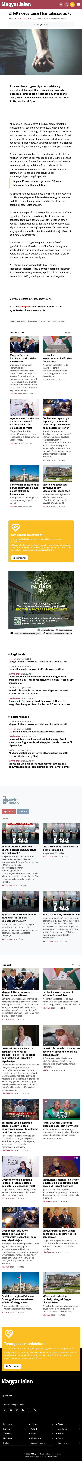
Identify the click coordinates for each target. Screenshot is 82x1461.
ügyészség (32, 321)
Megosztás (41, 24)
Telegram (25, 306)
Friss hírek (7, 1424)
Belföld (27, 19)
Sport (60, 1438)
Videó (33, 1433)
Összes (68, 332)
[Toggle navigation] (78, 4)
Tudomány (62, 1443)
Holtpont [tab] (23, 811)
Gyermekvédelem (38, 1443)
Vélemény (7, 1433)
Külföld (34, 1429)
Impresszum (7, 1395)
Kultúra (61, 1433)
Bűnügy (61, 1424)
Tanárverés (45, 321)
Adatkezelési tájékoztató (35, 1457)
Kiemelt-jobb (58, 321)
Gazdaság (62, 1429)
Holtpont (34, 1424)
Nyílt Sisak (7, 1438)
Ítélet (12, 321)
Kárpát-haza (36, 1438)
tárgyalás (21, 321)
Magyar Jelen (14, 19)
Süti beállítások (51, 1457)
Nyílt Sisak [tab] (9, 811)
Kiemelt (6, 1429)
